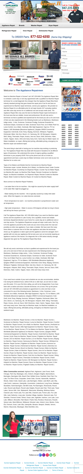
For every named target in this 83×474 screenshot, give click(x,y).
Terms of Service (57, 470)
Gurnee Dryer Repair (63, 463)
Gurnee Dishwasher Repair (12, 468)
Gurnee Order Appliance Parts (38, 470)
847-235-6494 (70, 8)
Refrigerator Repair (9, 31)
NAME (63, 48)
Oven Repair (27, 31)
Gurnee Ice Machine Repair (34, 468)
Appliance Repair (8, 25)
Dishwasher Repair (46, 31)
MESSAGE (64, 70)
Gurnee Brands (29, 463)
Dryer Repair (53, 25)
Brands (21, 25)
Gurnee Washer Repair (45, 463)
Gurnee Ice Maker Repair (55, 468)
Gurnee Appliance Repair (12, 463)
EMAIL (63, 62)
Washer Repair (36, 25)
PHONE (63, 55)
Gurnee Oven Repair (49, 465)
